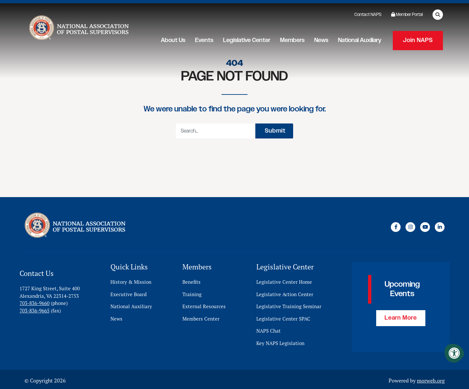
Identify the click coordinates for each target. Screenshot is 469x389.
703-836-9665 (35, 308)
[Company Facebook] (396, 226)
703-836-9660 (35, 301)
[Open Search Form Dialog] (438, 14)
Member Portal (407, 15)
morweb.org (431, 378)
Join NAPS (418, 39)
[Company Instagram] (410, 226)
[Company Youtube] (425, 226)
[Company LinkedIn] (440, 226)
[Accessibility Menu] (454, 353)
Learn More (401, 316)
